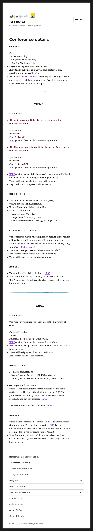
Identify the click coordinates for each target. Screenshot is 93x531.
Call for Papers (16, 504)
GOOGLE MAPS (27, 247)
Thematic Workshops (19, 492)
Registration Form (20, 474)
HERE (12, 140)
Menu (78, 20)
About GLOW (15, 510)
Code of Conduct (17, 516)
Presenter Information (22, 469)
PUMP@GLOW (16, 498)
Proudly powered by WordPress (31, 524)
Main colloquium (17, 486)
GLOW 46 (17, 22)
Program (13, 480)
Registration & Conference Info (25, 457)
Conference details (20, 463)
